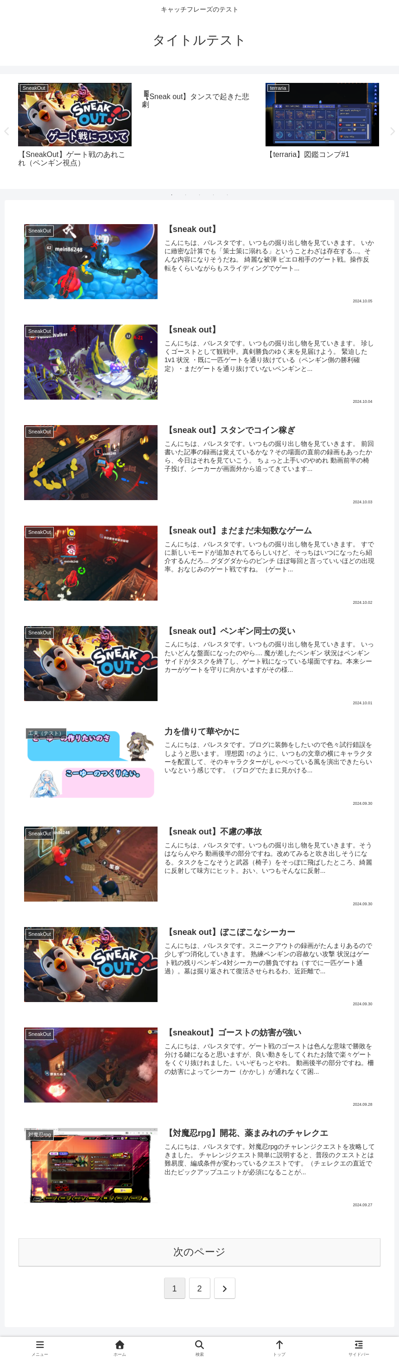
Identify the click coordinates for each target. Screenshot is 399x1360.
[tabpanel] (75, 130)
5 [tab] (227, 195)
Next (392, 131)
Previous (7, 131)
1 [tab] (172, 195)
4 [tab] (213, 195)
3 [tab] (199, 195)
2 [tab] (185, 195)
